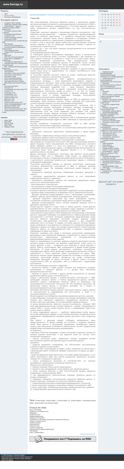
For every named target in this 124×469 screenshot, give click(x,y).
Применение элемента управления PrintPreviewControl (111, 129)
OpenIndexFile (34, 424)
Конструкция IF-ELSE (109, 135)
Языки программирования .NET (15, 104)
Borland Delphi (53, 403)
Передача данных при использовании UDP (109, 108)
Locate (104, 93)
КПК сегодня (8, 44)
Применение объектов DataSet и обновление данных (112, 118)
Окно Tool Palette (35, 410)
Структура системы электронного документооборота (111, 158)
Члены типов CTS (10, 96)
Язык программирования (13, 78)
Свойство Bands (35, 423)
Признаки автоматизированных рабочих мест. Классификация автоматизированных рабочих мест (110, 86)
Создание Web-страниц (12, 23)
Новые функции (107, 143)
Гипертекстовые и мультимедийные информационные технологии (110, 80)
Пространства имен (11, 86)
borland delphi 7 (51, 400)
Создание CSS (9, 36)
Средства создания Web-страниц (15, 24)
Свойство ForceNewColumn (39, 411)
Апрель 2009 (8, 123)
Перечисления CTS (11, 97)
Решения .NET (9, 101)
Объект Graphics (108, 146)
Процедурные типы (11, 70)
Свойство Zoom (35, 414)
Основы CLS (8, 88)
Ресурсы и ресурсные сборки (112, 99)
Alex (92, 434)
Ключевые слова (10, 76)
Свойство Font (34, 426)
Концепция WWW (10, 39)
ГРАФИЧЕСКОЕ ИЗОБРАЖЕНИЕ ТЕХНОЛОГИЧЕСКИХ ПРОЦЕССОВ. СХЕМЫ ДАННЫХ (111, 74)
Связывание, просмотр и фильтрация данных (110, 137)
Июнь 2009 (8, 120)
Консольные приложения (13, 75)
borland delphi (40, 400)
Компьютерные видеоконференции (42, 429)
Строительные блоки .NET (13, 102)
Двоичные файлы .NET (12, 105)
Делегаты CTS (9, 99)
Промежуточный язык (11, 107)
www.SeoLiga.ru (6, 137)
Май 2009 (7, 122)
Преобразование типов (110, 166)
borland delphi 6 (76, 400)
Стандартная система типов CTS (15, 89)
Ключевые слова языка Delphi (14, 73)
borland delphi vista (41, 403)
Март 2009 (8, 125)
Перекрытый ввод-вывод (111, 156)
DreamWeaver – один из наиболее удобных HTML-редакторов (11, 27)
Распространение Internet (13, 37)
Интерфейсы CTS (10, 94)
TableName (33, 413)
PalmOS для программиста (13, 45)
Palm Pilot (7, 55)
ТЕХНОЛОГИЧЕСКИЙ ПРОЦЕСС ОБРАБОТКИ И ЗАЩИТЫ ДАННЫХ (109, 114)
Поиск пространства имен (13, 79)
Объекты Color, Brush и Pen (112, 132)
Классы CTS (8, 91)
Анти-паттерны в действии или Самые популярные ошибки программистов (112, 96)
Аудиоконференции (36, 416)
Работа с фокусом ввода (111, 150)
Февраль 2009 (9, 127)
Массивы (105, 91)
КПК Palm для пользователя (14, 57)
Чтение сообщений (36, 427)
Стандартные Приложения (13, 62)
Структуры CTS (9, 92)
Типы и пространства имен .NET (15, 109)
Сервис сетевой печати (38, 421)
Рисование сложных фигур (111, 111)
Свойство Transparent (37, 418)
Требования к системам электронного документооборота (49, 419)
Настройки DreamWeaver (13, 34)
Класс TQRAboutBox (37, 432)
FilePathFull (33, 431)
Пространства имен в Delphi (14, 81)
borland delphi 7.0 (64, 400)
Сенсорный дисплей (11, 50)
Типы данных (8, 71)
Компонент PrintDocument (111, 120)
